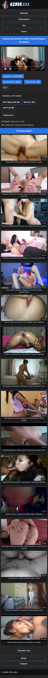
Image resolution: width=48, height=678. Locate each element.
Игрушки (18, 125)
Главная (23, 664)
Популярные (24, 19)
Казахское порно (17, 121)
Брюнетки (10, 125)
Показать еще (24, 651)
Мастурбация (28, 125)
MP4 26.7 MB (29, 102)
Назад (23, 658)
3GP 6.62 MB (8, 108)
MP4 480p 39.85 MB (11, 102)
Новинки (24, 13)
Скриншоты (8, 115)
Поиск (24, 31)
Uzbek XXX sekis (10, 672)
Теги (24, 25)
